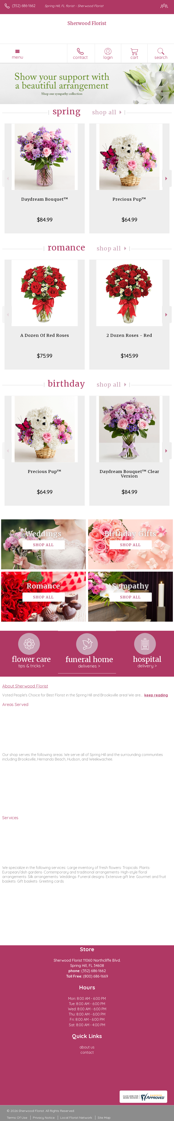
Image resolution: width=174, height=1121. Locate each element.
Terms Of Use (17, 1118)
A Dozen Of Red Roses (44, 335)
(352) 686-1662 (23, 5)
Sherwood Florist (87, 23)
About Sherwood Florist (25, 686)
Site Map (104, 1118)
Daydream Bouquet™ (44, 199)
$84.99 (45, 219)
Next (167, 178)
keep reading (156, 695)
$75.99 (44, 355)
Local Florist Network (76, 1118)
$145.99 (129, 355)
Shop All (104, 112)
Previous (7, 178)
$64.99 (129, 219)
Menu (17, 57)
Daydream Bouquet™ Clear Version (129, 474)
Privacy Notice (44, 1118)
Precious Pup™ (129, 199)
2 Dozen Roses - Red (129, 335)
